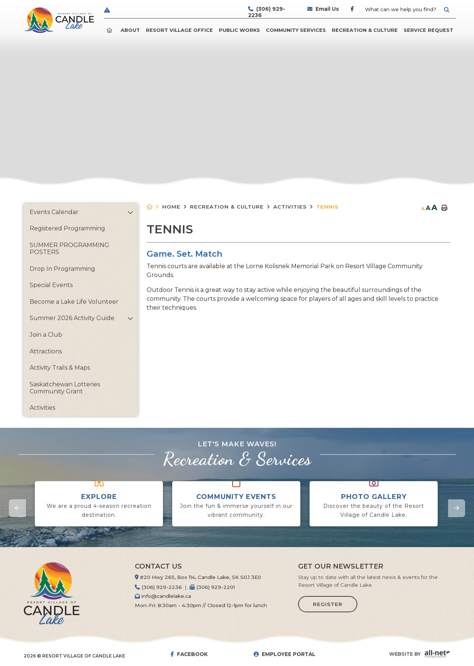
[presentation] (17, 508)
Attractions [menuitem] (46, 351)
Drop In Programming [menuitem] (62, 268)
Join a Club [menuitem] (46, 334)
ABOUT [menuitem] (130, 30)
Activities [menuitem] (42, 407)
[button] (130, 212)
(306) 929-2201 (212, 587)
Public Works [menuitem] (239, 30)
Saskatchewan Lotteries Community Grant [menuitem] (65, 388)
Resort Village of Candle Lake (59, 20)
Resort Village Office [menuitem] (179, 30)
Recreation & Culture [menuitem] (365, 30)
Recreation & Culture (227, 207)
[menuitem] (111, 30)
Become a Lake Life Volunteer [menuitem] (74, 301)
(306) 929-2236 (158, 587)
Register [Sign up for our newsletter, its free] (328, 604)
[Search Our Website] (407, 9)
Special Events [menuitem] (51, 285)
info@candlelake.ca (163, 596)
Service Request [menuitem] (428, 30)
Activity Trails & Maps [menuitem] (60, 367)
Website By (405, 654)
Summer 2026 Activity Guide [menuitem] (72, 318)
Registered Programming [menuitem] (67, 228)
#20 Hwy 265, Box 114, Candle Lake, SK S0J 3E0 (198, 577)
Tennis (327, 207)
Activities (290, 207)
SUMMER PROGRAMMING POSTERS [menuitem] (69, 249)
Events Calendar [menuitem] (54, 212)
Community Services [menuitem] (296, 30)
